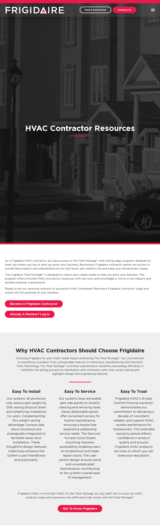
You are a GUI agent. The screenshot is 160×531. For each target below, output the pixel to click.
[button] (153, 10)
